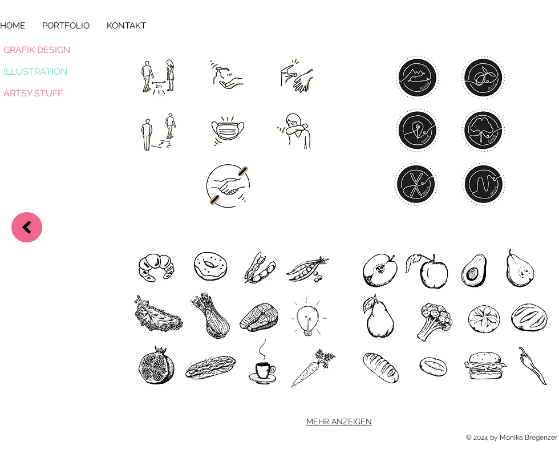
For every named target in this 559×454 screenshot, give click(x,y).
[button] (228, 130)
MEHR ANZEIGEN (339, 421)
